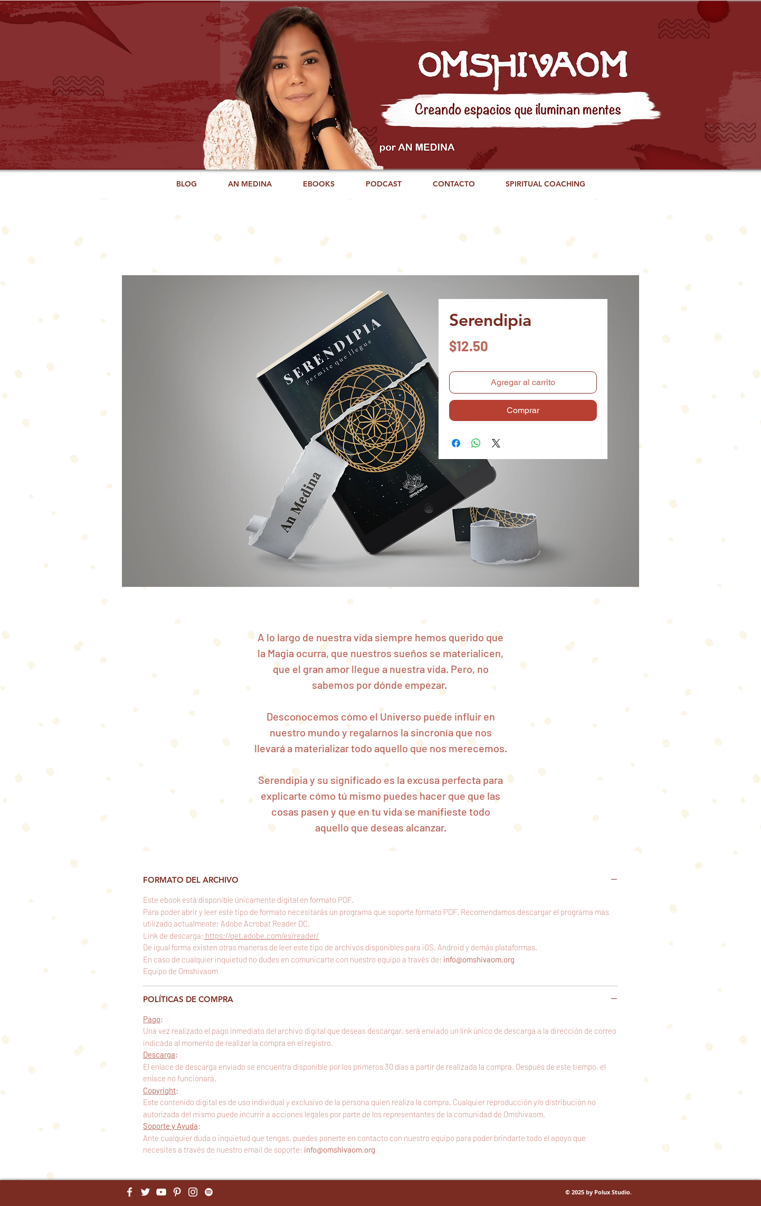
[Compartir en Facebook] (456, 443)
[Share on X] (496, 443)
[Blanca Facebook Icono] (129, 1192)
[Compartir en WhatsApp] (476, 443)
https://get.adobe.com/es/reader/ (261, 935)
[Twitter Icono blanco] (145, 1192)
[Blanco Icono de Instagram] (193, 1192)
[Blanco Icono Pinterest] (177, 1192)
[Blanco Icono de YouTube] (161, 1192)
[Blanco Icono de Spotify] (209, 1192)
